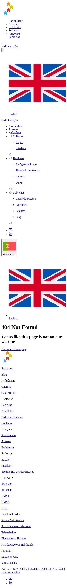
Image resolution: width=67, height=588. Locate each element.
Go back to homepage (13, 349)
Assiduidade (16, 20)
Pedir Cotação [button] (9, 46)
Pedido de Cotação (12, 417)
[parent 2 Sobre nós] (10, 223)
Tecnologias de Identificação (17, 471)
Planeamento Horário (13, 538)
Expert (5, 459)
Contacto (6, 423)
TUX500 (6, 483)
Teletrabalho (8, 532)
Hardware (14, 33)
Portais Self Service (12, 520)
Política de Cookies (10, 572)
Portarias (6, 550)
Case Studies (8, 392)
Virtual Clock (9, 562)
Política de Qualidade (30, 569)
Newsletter (7, 410)
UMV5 (5, 502)
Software (14, 30)
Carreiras (6, 404)
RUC (4, 508)
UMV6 (5, 495)
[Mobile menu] (3, 43)
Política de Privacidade (53, 569)
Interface (6, 465)
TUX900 (6, 489)
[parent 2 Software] (10, 154)
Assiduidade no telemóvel (16, 526)
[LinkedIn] (10, 234)
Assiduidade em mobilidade (17, 544)
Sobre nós (14, 36)
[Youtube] (10, 230)
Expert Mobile (9, 556)
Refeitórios (15, 27)
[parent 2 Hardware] (10, 189)
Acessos (13, 24)
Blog (4, 374)
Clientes (6, 386)
